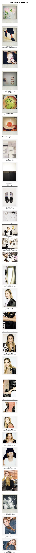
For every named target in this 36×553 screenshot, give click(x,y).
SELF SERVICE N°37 (9, 159)
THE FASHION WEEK (9, 46)
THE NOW (9, 444)
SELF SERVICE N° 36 (9, 285)
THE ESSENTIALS (10, 551)
